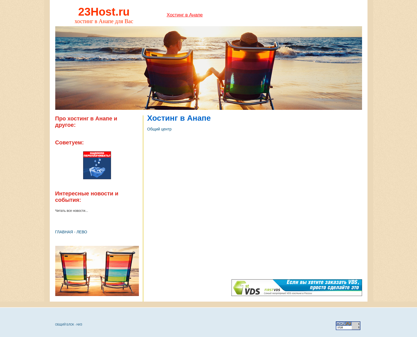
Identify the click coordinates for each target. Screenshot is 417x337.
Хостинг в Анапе (185, 15)
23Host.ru (104, 12)
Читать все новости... (71, 211)
